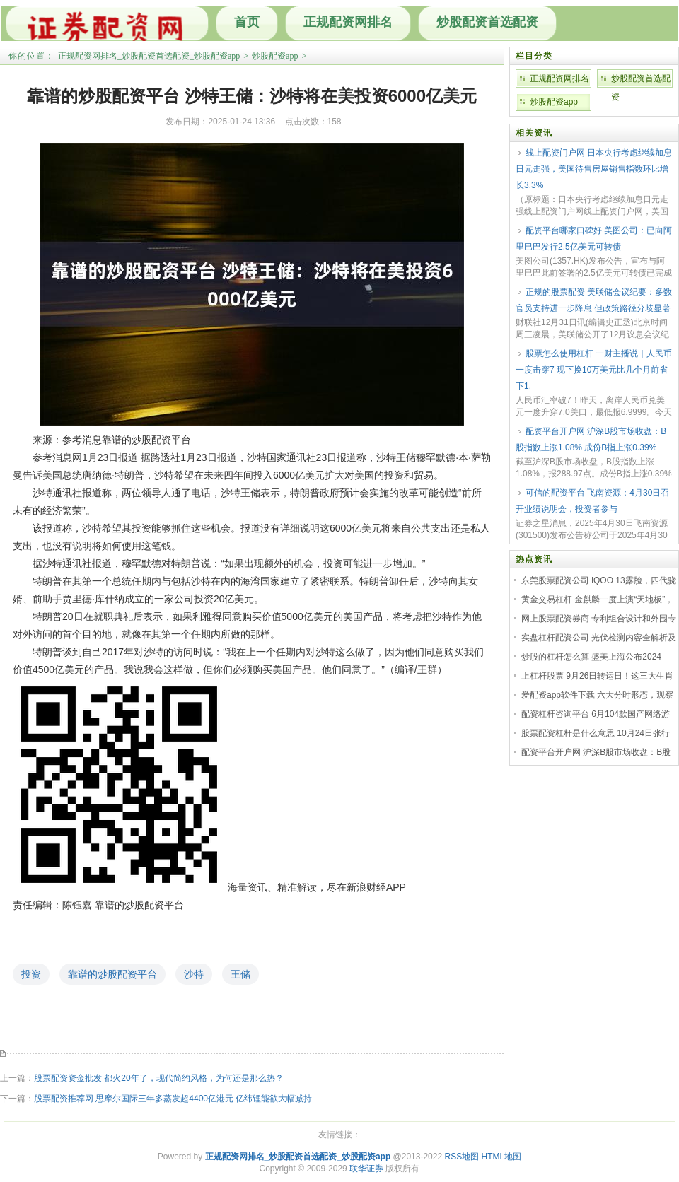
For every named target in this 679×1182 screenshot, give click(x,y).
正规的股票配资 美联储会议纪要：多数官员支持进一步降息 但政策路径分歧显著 (594, 300)
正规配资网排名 (348, 22)
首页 (247, 22)
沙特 (194, 974)
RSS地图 (461, 1156)
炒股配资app (275, 56)
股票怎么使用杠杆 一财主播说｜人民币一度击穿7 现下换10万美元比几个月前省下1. (594, 370)
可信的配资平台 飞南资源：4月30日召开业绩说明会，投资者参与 (592, 501)
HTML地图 (502, 1156)
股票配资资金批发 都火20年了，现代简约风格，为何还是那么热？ (159, 1078)
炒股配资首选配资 (487, 22)
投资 (31, 974)
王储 (240, 974)
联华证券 (366, 1169)
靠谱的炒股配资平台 (112, 974)
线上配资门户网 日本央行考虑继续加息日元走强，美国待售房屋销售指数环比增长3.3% (594, 169)
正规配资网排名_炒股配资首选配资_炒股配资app (149, 56)
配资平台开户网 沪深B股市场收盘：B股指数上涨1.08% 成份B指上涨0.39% (591, 439)
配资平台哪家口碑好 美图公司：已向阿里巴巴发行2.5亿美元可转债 (594, 239)
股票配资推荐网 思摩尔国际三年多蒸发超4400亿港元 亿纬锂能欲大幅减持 (173, 1099)
